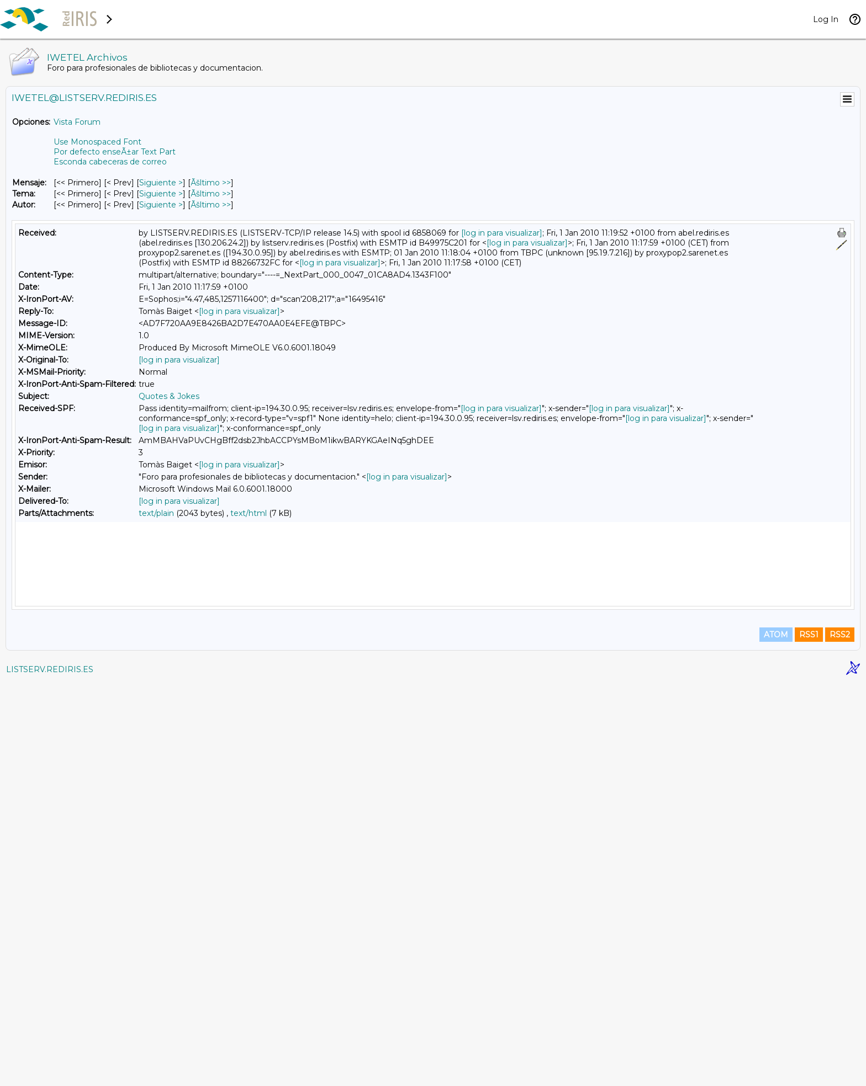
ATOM (776, 1037)
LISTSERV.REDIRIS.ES (49, 1072)
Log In (825, 19)
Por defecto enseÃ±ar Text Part (115, 152)
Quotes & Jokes (169, 396)
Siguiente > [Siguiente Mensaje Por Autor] (161, 205)
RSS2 (840, 1037)
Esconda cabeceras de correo (110, 162)
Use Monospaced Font (97, 142)
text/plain (156, 513)
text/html (248, 513)
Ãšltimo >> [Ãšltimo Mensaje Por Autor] (211, 205)
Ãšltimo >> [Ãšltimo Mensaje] (211, 183)
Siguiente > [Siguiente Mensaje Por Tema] (161, 194)
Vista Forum (77, 122)
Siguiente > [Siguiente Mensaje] (161, 183)
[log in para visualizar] (501, 233)
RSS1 (809, 1037)
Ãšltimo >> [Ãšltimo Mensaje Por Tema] (211, 194)
